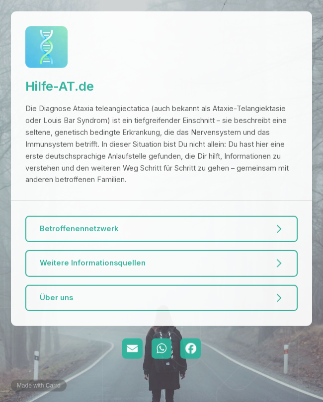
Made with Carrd (39, 385)
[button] (161, 229)
